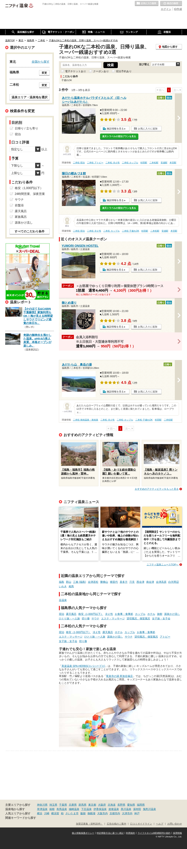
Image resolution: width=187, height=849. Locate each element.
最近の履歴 (171, 3)
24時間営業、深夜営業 (30, 193)
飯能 (83, 813)
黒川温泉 (126, 809)
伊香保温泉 (100, 809)
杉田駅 (143, 162)
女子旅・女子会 (161, 618)
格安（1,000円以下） (90, 613)
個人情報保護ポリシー (83, 833)
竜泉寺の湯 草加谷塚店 (119, 676)
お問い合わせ (174, 824)
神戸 (137, 813)
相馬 (71, 586)
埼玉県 (53, 804)
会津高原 (161, 581)
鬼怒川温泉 (149, 809)
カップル (140, 613)
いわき (63, 586)
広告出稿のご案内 (116, 824)
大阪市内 (102, 813)
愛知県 (131, 804)
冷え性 (109, 613)
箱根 (52, 809)
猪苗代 (114, 581)
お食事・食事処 (124, 613)
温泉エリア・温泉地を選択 (29, 97)
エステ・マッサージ (113, 618)
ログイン (166, 9)
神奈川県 (42, 804)
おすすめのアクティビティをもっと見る (157, 489)
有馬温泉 (61, 809)
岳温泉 (63, 600)
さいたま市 (72, 813)
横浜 (39, 813)
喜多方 (124, 581)
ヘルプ (159, 824)
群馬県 (82, 804)
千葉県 (63, 804)
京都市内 (115, 813)
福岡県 (141, 804)
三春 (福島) (79, 581)
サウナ (95, 618)
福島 (61, 581)
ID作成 (178, 9)
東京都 (92, 804)
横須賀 (55, 813)
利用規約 (130, 833)
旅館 (159, 613)
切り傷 (86, 618)
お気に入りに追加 (147, 128)
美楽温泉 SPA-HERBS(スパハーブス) (83, 665)
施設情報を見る (115, 128)
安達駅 (164, 162)
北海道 (112, 804)
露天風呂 (71, 613)
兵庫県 (73, 804)
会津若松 (93, 581)
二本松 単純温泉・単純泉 (85, 419)
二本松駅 (153, 162)
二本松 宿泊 (79, 162)
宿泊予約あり (124, 71)
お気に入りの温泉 (146, 3)
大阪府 (102, 804)
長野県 (121, 804)
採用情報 (177, 833)
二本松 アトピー (95, 162)
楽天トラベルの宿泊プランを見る (119, 136)
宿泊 (61, 613)
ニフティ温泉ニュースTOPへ (162, 564)
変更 (44, 72)
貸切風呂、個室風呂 (138, 618)
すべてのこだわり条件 (30, 231)
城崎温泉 (74, 809)
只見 (132, 581)
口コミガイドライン (141, 824)
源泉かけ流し (172, 613)
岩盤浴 (19, 205)
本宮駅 (173, 162)
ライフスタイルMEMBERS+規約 (154, 833)
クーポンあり (101, 71)
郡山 (68, 581)
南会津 (150, 581)
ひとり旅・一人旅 (69, 618)
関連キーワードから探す (20, 817)
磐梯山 (104, 581)
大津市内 (127, 813)
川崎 (46, 813)
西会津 (140, 581)
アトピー (165, 636)
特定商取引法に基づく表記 (110, 833)
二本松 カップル (130, 162)
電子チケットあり (75, 71)
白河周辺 (173, 581)
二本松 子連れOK (130, 231)
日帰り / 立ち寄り (26, 128)
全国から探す (41, 61)
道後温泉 (113, 809)
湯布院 (137, 809)
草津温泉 (42, 809)
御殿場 (91, 813)
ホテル (151, 613)
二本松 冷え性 (112, 162)
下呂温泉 (86, 809)
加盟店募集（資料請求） (89, 824)
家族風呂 (21, 216)
